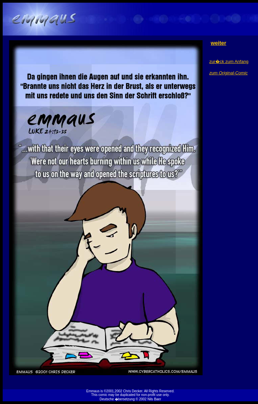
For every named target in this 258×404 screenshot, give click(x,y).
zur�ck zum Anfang (228, 61)
